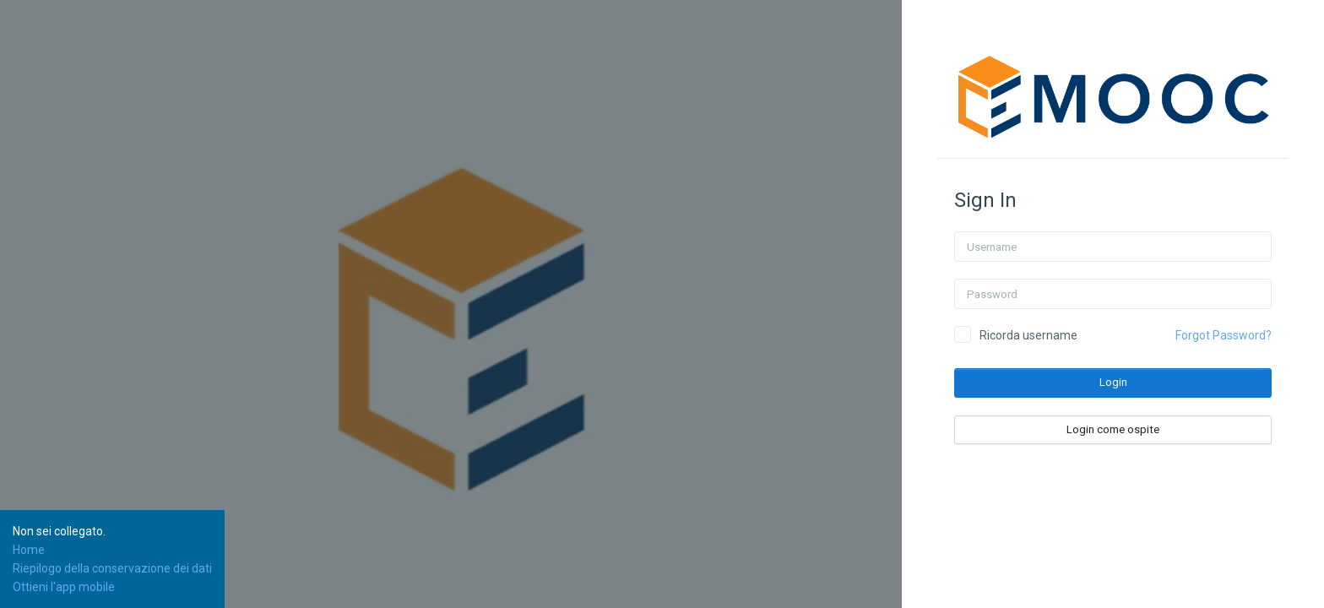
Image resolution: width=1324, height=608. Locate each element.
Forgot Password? (1223, 335)
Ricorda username (1028, 335)
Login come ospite (1112, 429)
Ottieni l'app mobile (64, 587)
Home (29, 549)
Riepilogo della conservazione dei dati (112, 568)
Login (1113, 382)
